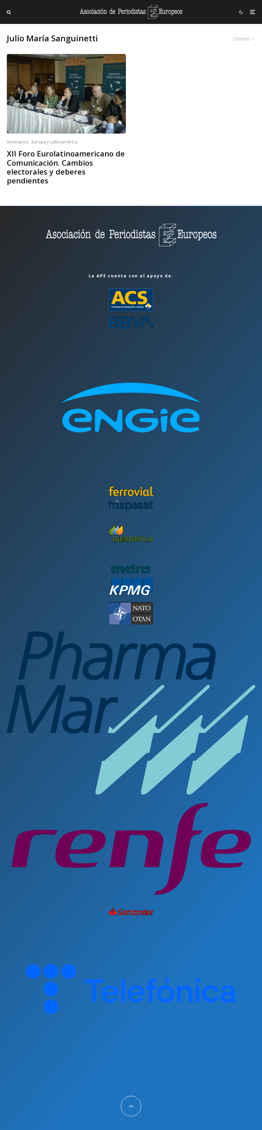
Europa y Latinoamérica (54, 142)
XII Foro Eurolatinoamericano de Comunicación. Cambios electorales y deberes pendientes (66, 167)
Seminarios (17, 142)
